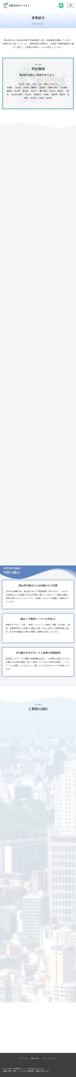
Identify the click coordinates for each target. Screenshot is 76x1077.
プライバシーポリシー (49, 1058)
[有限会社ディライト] (16, 5)
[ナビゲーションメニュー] (70, 5)
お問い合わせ (34, 1058)
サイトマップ (23, 1058)
